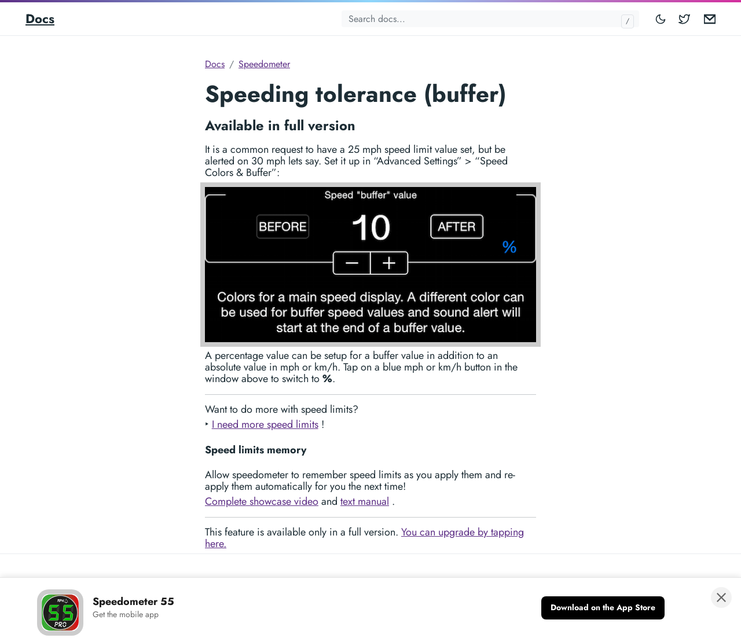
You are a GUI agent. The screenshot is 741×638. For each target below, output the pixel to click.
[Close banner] (721, 597)
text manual (364, 501)
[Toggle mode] (661, 19)
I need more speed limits (265, 424)
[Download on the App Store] (603, 607)
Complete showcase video (261, 501)
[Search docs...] (490, 19)
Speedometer (264, 64)
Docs (39, 18)
